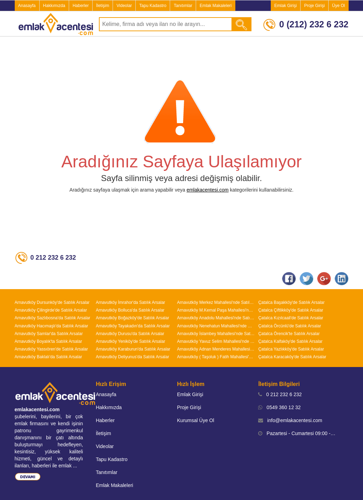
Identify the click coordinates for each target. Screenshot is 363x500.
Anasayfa (27, 5)
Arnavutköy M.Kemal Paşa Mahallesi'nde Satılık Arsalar (216, 310)
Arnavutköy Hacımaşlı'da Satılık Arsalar (51, 326)
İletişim (102, 5)
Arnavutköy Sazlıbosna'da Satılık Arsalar (52, 317)
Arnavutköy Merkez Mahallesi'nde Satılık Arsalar (216, 302)
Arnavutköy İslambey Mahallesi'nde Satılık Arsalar (216, 333)
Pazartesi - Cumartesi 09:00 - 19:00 (297, 433)
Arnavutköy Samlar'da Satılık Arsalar (49, 333)
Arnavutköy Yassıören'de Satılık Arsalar (51, 349)
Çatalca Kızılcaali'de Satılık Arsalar (290, 317)
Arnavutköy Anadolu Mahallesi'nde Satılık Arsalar (216, 317)
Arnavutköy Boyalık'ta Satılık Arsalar (48, 341)
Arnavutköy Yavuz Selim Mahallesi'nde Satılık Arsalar (216, 341)
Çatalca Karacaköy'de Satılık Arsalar (292, 356)
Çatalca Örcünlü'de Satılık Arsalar (289, 326)
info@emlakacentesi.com (290, 420)
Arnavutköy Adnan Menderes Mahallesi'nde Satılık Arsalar (216, 349)
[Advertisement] (182, 57)
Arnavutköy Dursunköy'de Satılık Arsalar (52, 302)
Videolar (124, 5)
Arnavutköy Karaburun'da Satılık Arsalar (133, 349)
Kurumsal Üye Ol (195, 420)
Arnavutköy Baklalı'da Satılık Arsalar (48, 356)
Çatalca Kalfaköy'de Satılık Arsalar (290, 341)
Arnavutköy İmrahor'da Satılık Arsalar (130, 302)
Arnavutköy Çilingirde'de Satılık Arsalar (51, 310)
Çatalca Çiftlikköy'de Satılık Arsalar (290, 310)
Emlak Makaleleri (215, 5)
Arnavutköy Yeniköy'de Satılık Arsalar (130, 341)
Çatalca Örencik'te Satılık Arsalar (289, 333)
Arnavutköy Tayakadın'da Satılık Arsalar (133, 326)
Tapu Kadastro (152, 5)
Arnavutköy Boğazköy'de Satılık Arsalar (132, 317)
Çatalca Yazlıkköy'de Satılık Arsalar (291, 349)
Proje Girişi (314, 5)
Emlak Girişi (285, 5)
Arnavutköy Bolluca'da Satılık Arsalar (130, 310)
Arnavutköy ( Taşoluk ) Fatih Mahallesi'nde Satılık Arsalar (216, 356)
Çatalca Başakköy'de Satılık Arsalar (291, 302)
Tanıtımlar (183, 5)
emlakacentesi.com (208, 190)
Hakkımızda (54, 5)
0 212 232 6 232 (280, 394)
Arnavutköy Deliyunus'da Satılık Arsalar (132, 356)
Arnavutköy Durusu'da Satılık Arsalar (130, 333)
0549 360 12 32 (279, 407)
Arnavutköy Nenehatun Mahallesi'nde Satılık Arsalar (216, 326)
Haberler (81, 5)
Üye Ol (338, 5)
